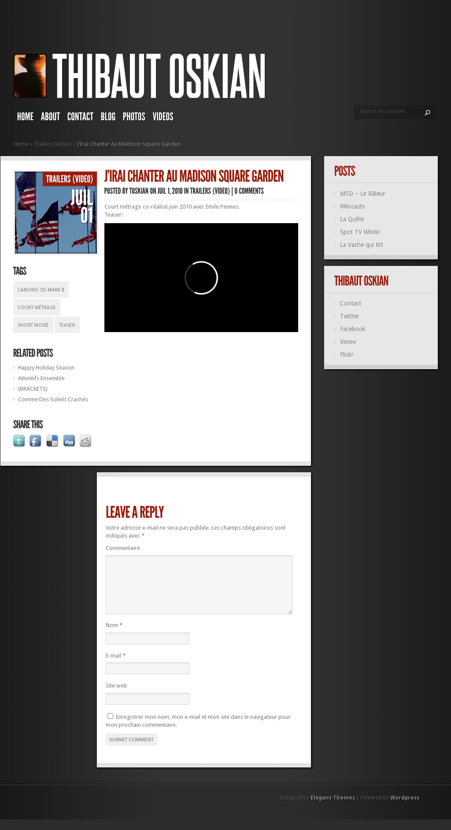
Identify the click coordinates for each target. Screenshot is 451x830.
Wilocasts (352, 206)
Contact (350, 303)
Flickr (347, 354)
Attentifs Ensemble (41, 378)
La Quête (352, 219)
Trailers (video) (53, 144)
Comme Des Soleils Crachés (53, 399)
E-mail (116, 666)
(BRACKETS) (33, 388)
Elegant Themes (333, 808)
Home (21, 144)
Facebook (353, 329)
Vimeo (348, 341)
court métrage (37, 307)
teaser (67, 325)
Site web (116, 696)
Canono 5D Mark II (41, 290)
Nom (114, 635)
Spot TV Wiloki (360, 232)
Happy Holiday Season (46, 367)
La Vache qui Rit (361, 244)
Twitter (349, 316)
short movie (33, 325)
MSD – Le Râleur (362, 193)
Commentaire (123, 548)
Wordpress (404, 808)
